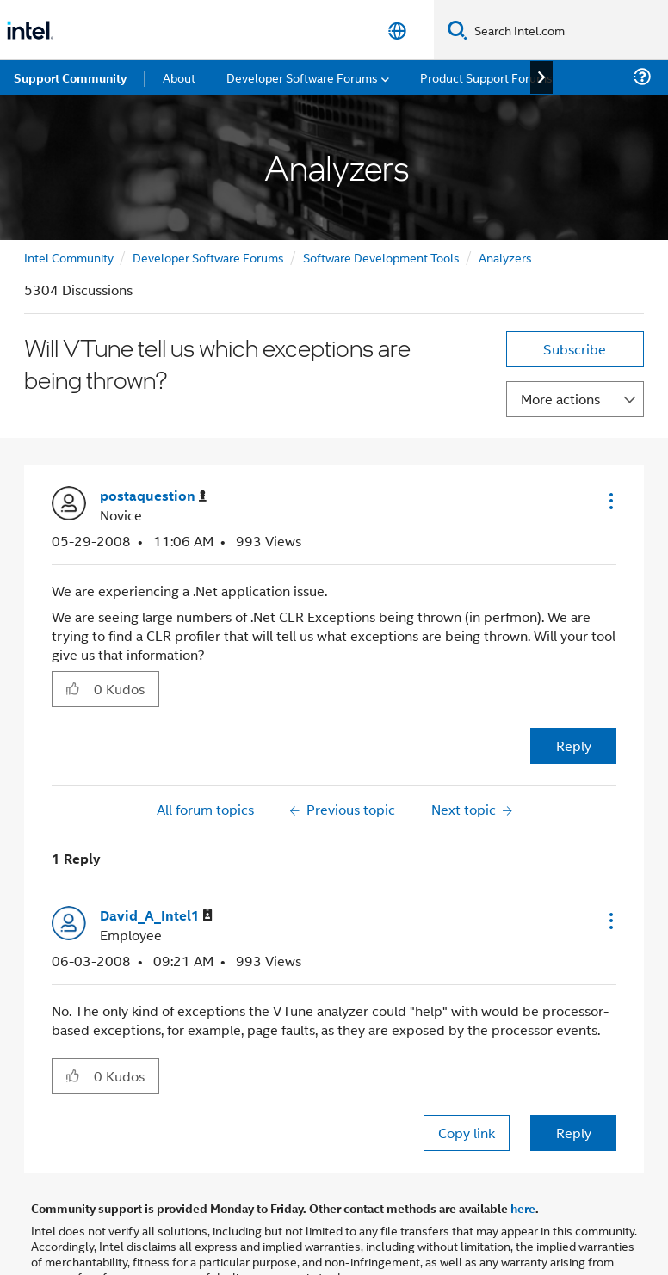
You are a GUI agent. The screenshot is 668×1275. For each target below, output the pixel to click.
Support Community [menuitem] (70, 77)
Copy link (466, 1133)
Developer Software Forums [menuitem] (302, 77)
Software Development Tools (381, 257)
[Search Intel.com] (567, 30)
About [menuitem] (179, 77)
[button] (609, 500)
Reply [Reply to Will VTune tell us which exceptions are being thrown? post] (573, 745)
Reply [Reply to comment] (573, 1133)
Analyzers (505, 257)
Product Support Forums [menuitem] (486, 77)
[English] (397, 30)
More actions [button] (560, 399)
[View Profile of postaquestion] (153, 496)
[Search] (457, 29)
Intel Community (69, 257)
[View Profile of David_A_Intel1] (156, 916)
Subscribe (574, 349)
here (522, 1207)
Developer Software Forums (208, 257)
